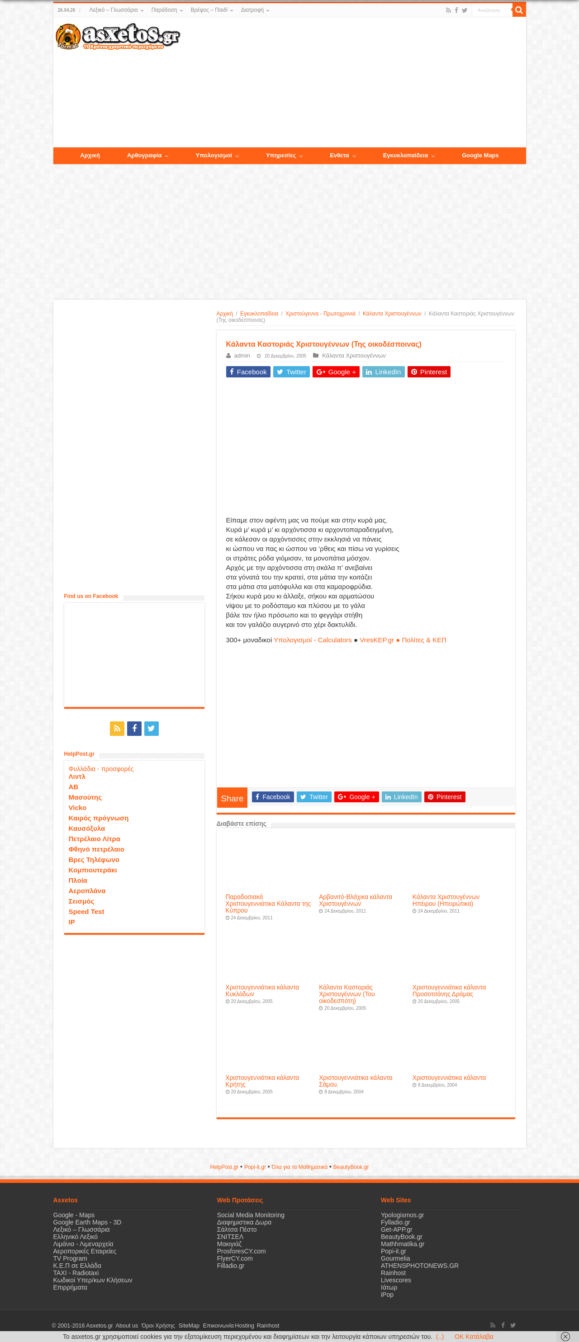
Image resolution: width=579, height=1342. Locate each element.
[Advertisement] (352, 82)
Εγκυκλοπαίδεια (259, 314)
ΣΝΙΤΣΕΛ (230, 1236)
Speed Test (86, 910)
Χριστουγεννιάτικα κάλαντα (449, 1077)
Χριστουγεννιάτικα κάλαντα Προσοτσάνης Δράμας (449, 991)
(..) (440, 1336)
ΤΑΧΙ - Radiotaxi (76, 1272)
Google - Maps (74, 1215)
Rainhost (393, 1272)
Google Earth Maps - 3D (87, 1222)
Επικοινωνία (211, 1326)
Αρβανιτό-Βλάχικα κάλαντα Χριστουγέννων (355, 900)
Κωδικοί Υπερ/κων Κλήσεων (93, 1280)
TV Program (70, 1258)
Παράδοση (164, 10)
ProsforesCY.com (241, 1251)
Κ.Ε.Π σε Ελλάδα (77, 1265)
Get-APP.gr (397, 1229)
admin (242, 355)
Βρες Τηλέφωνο (94, 858)
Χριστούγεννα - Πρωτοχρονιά (320, 314)
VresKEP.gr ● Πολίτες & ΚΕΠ (403, 640)
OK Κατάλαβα (474, 1336)
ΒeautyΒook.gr (351, 1167)
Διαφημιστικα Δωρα (244, 1222)
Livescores (396, 1280)
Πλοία (78, 879)
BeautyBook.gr (401, 1236)
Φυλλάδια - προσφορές (101, 768)
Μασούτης (85, 796)
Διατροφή (252, 10)
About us (125, 1326)
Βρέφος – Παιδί (209, 10)
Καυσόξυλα (87, 827)
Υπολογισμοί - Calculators (313, 640)
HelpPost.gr (224, 1167)
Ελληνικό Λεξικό (75, 1236)
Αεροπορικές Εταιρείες (85, 1251)
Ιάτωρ (389, 1287)
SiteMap (183, 1326)
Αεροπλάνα (87, 890)
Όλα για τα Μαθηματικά (300, 1167)
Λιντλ (77, 775)
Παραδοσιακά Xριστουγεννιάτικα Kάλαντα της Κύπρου (268, 904)
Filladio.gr (231, 1265)
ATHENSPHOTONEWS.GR (420, 1265)
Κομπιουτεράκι (93, 869)
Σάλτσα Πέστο (237, 1229)
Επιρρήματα (70, 1287)
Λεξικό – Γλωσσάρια (113, 10)
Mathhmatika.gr (402, 1244)
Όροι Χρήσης (155, 1326)
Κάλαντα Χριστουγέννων (392, 314)
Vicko (78, 806)
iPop (387, 1294)
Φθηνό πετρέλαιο (96, 848)
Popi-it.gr (255, 1167)
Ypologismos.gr (402, 1215)
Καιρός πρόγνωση (99, 817)
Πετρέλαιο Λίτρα (94, 838)
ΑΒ (74, 786)
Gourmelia (395, 1258)
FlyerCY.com (235, 1258)
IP (72, 921)
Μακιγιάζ (229, 1244)
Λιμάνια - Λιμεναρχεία (83, 1244)
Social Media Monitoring (251, 1215)
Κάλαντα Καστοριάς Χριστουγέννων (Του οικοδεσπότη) (347, 994)
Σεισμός (82, 900)
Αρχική (225, 314)
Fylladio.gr (395, 1222)
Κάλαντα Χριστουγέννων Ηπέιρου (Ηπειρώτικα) (446, 900)
